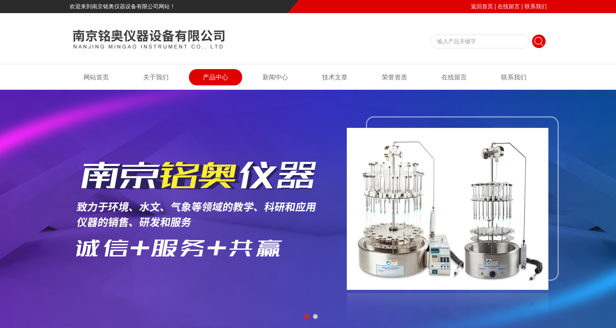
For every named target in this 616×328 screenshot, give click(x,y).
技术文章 (335, 77)
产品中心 (215, 77)
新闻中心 (275, 77)
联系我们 (536, 6)
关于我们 (156, 77)
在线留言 (508, 6)
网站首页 (96, 77)
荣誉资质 (394, 77)
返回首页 (482, 6)
